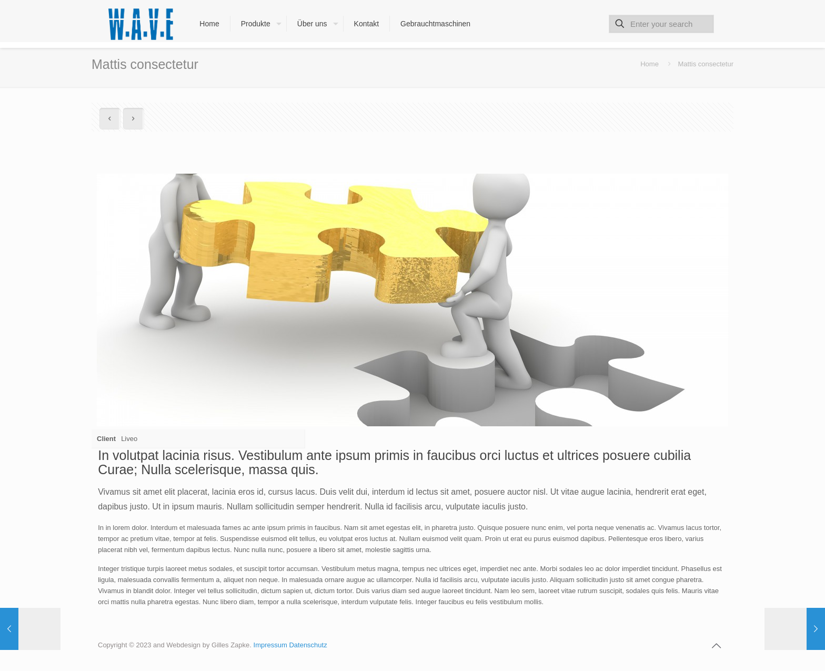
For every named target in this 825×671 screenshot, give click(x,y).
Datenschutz (308, 645)
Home (649, 64)
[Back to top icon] (716, 646)
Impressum (271, 645)
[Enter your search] (661, 24)
